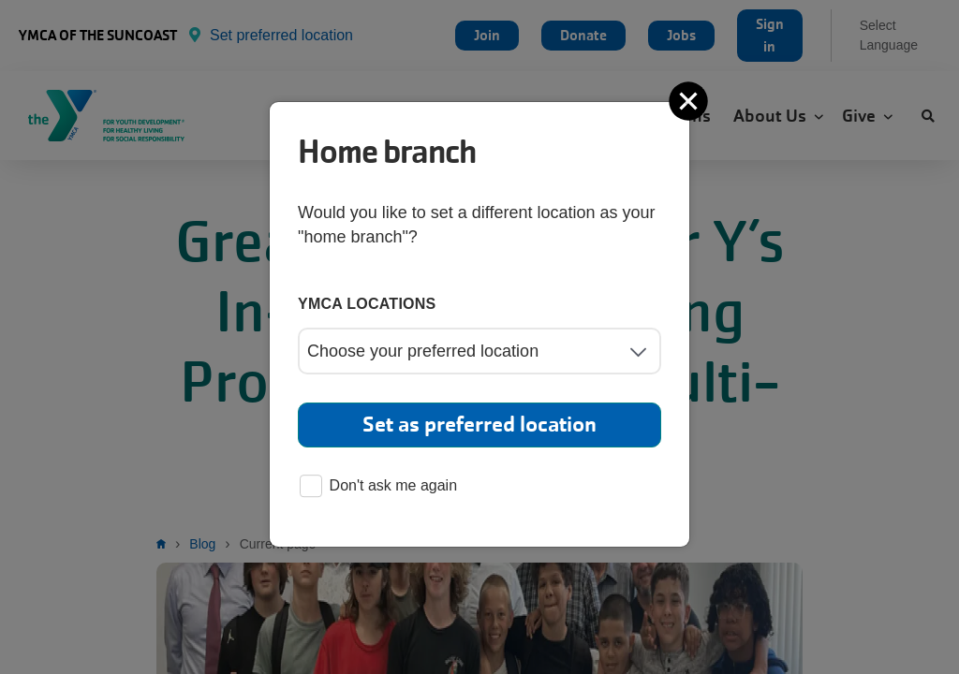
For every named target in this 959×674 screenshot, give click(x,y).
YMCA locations (367, 304)
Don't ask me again (378, 487)
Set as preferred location (479, 424)
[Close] (690, 101)
